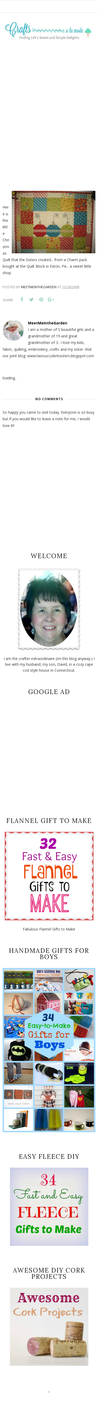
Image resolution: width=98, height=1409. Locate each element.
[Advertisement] (49, 109)
